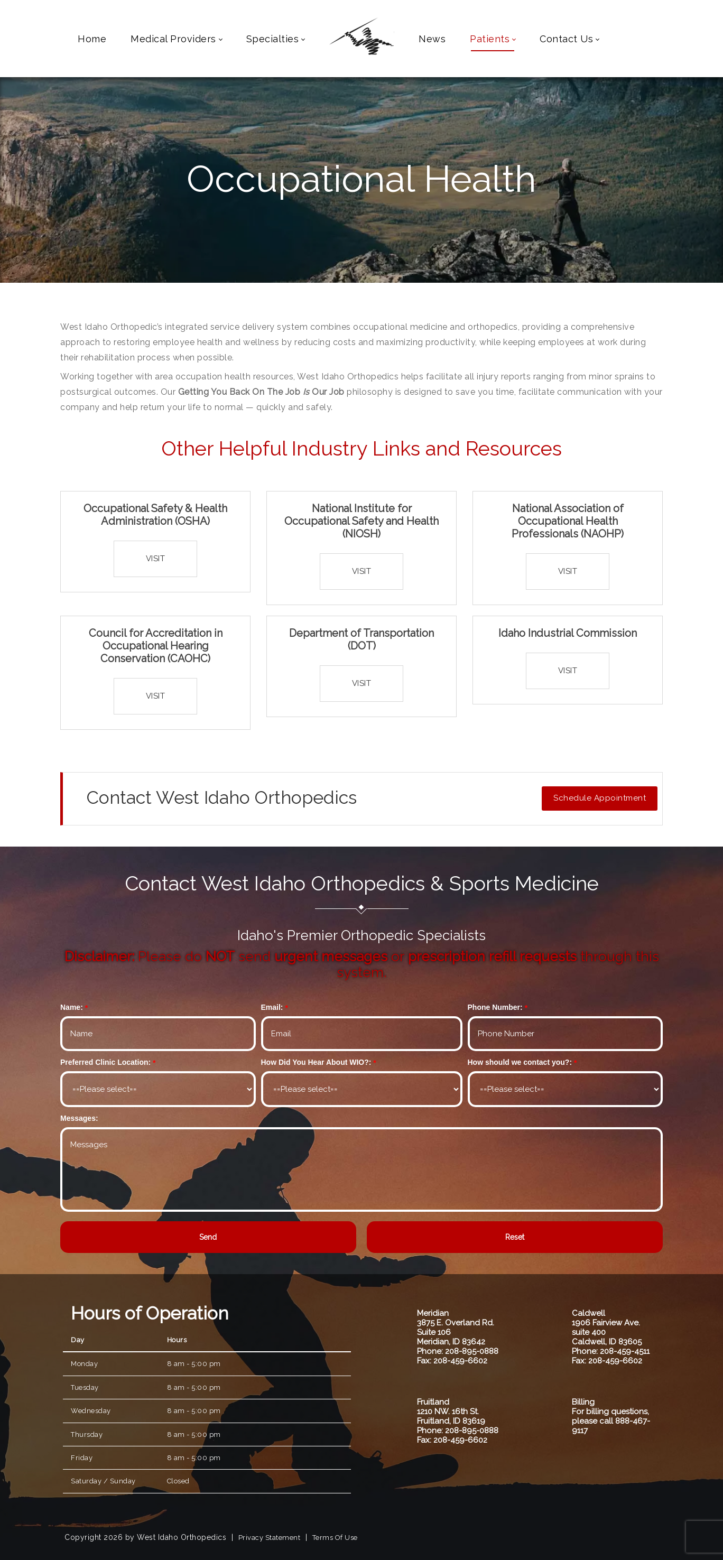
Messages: (79, 1118)
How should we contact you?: (520, 1062)
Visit (155, 558)
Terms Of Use (335, 1538)
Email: (272, 1007)
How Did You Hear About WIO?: (316, 1062)
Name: (71, 1007)
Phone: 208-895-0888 (457, 1351)
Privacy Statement (269, 1538)
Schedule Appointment (599, 798)
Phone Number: (495, 1007)
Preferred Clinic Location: (105, 1062)
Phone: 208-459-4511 (611, 1351)
